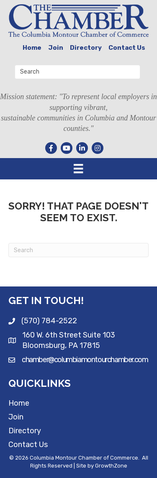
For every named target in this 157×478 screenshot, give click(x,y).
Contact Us (126, 47)
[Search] (78, 250)
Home (32, 47)
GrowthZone (111, 466)
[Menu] (78, 168)
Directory (86, 47)
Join (55, 47)
